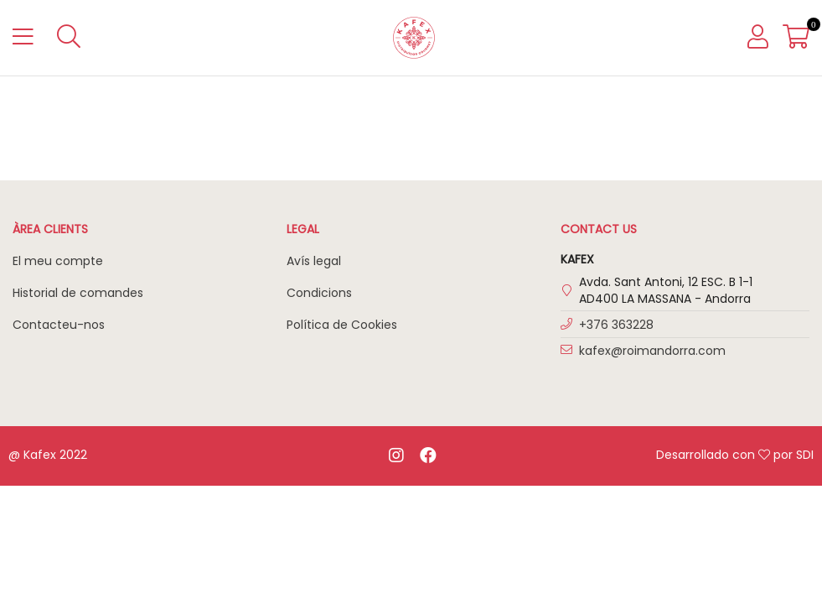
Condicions (319, 292)
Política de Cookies (342, 324)
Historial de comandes (78, 292)
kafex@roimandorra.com (652, 350)
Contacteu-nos (59, 324)
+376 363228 (616, 324)
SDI (805, 454)
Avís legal (314, 261)
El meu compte (58, 261)
